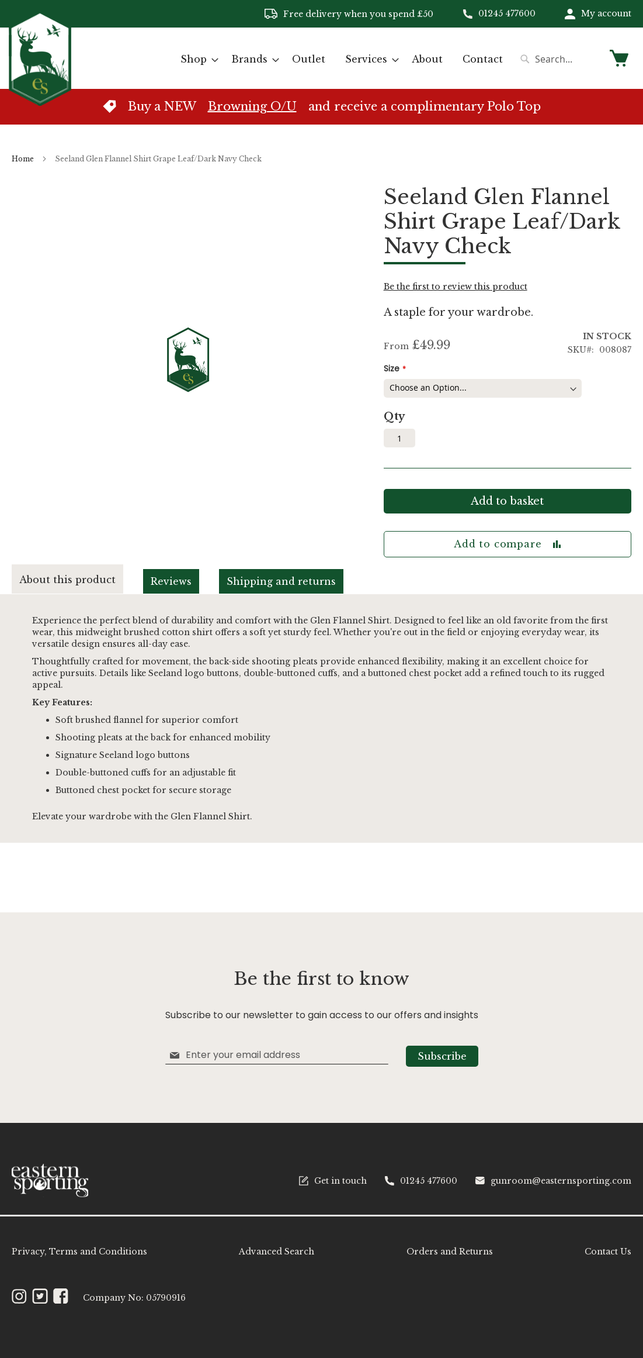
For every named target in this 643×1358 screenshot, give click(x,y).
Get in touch (333, 1181)
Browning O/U (252, 106)
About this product (67, 579)
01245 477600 (507, 13)
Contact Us (608, 1251)
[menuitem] (195, 59)
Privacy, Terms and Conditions (79, 1251)
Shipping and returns (281, 581)
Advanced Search (276, 1251)
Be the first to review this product (455, 286)
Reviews (171, 581)
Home (23, 158)
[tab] (78, 579)
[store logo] (40, 57)
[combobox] (558, 59)
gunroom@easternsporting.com (553, 1181)
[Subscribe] (442, 1056)
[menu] (342, 59)
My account (606, 13)
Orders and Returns (449, 1251)
